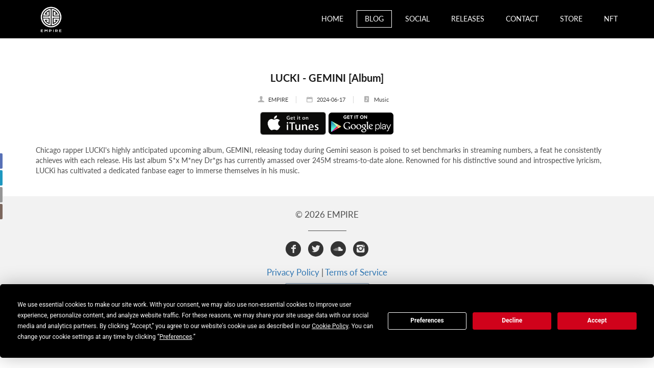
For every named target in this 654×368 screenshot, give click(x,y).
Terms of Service (356, 272)
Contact (522, 18)
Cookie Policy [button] (330, 326)
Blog (374, 18)
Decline (512, 320)
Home (332, 18)
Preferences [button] (175, 336)
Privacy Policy (293, 272)
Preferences (427, 320)
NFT (611, 18)
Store (571, 18)
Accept (597, 320)
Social (417, 18)
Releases (467, 18)
